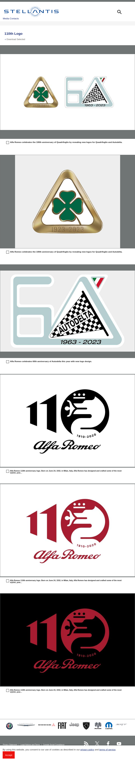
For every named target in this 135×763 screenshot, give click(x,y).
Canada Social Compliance (54, 745)
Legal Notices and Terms (30, 745)
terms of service (107, 749)
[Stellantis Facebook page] (108, 743)
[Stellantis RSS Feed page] (86, 743)
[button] (119, 11)
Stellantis (31, 11)
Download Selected (16, 39)
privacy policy (87, 749)
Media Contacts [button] (11, 18)
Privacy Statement (10, 745)
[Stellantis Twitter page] (97, 743)
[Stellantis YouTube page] (119, 743)
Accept (8, 755)
